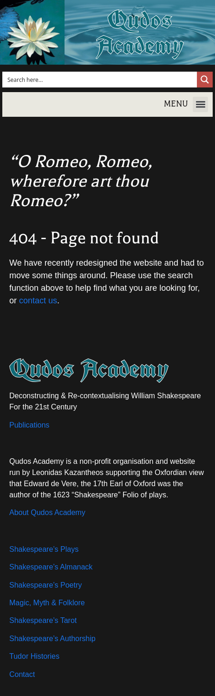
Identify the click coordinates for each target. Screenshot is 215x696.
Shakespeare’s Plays (43, 549)
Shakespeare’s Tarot (43, 620)
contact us (38, 300)
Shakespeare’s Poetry (45, 585)
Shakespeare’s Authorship (52, 638)
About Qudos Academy (47, 512)
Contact (22, 674)
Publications (29, 425)
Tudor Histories (34, 656)
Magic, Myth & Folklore (47, 603)
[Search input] (100, 79)
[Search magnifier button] (205, 79)
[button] (200, 104)
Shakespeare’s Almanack (50, 567)
